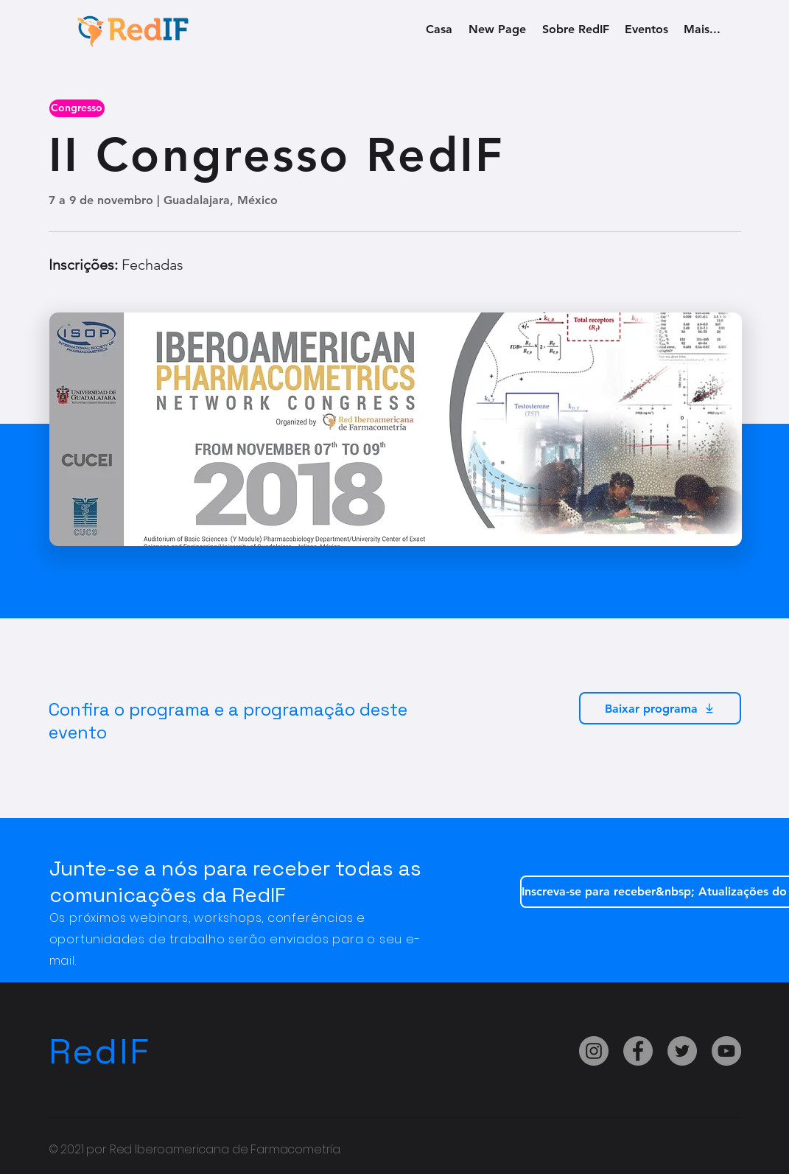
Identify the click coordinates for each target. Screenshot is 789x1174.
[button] (77, 108)
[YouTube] (726, 1051)
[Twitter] (682, 1051)
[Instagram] (594, 1051)
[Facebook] (638, 1051)
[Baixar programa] (660, 708)
